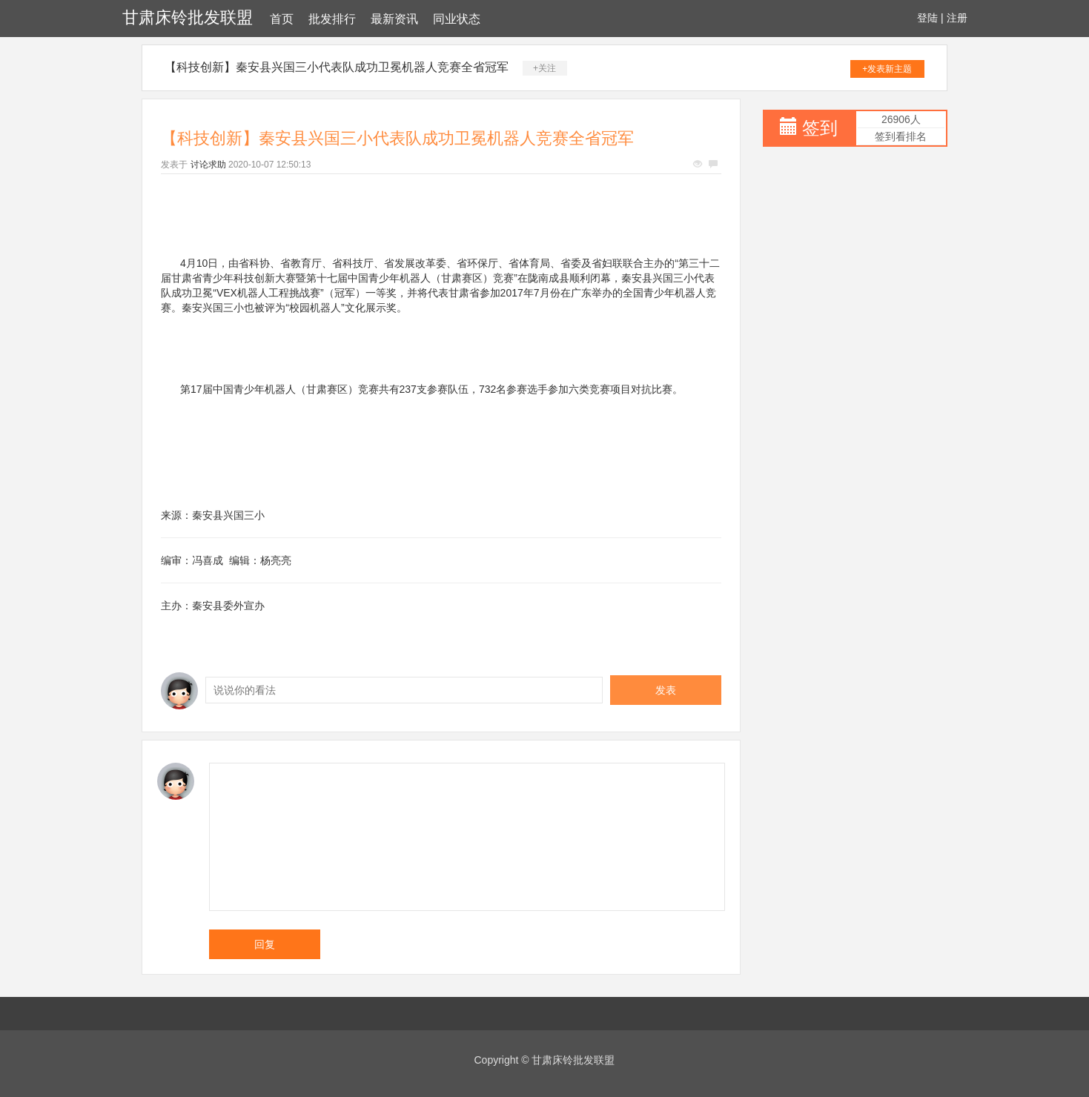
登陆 (927, 18)
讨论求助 (208, 164)
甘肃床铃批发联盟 (187, 17)
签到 (820, 128)
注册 (957, 18)
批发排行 (332, 19)
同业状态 (456, 19)
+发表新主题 (887, 69)
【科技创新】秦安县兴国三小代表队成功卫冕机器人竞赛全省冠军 (337, 67)
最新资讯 (394, 19)
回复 (264, 944)
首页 (282, 19)
